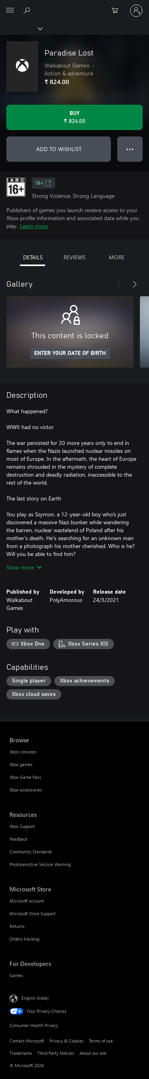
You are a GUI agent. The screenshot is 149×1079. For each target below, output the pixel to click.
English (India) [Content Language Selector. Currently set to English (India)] (34, 997)
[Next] (135, 284)
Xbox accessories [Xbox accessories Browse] (26, 789)
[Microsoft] (74, 6)
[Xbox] (21, 28)
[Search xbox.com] (28, 10)
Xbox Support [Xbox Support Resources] (22, 826)
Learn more (34, 226)
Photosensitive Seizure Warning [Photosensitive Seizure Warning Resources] (40, 864)
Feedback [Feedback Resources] (18, 838)
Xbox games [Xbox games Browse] (21, 764)
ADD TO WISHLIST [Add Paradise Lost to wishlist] (58, 149)
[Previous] (119, 284)
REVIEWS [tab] (74, 257)
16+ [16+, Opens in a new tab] (43, 183)
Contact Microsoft (27, 1040)
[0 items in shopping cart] (117, 10)
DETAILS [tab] (33, 257)
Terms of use (101, 1040)
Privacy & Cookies (66, 1040)
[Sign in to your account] (136, 10)
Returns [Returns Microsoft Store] (17, 926)
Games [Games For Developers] (16, 975)
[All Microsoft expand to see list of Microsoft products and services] (9, 10)
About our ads (92, 1053)
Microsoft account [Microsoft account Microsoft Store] (27, 900)
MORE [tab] (116, 257)
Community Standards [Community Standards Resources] (31, 851)
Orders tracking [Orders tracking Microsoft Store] (24, 938)
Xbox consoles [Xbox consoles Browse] (23, 751)
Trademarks (21, 1053)
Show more (24, 567)
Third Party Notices (55, 1053)
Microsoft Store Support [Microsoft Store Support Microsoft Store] (33, 913)
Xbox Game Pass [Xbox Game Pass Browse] (25, 777)
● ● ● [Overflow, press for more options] (130, 149)
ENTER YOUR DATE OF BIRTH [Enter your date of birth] (70, 353)
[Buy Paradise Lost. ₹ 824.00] (74, 117)
